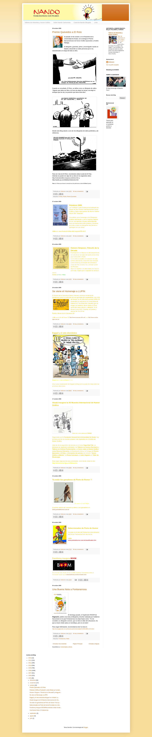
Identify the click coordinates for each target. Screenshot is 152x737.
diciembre (33, 680)
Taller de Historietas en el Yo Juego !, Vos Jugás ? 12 (121, 39)
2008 (30, 670)
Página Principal (77, 644)
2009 (30, 668)
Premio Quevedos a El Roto (67, 32)
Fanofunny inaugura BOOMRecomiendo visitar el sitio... (45, 707)
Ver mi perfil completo (112, 65)
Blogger (85, 727)
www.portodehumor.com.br (60, 509)
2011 (30, 663)
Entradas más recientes (59, 644)
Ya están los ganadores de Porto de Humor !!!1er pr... (45, 702)
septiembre (33, 713)
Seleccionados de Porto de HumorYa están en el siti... (45, 705)
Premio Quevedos (71, 196)
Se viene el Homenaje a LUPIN (68, 291)
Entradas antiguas (94, 644)
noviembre (33, 683)
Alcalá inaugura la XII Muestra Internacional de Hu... (45, 700)
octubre (32, 685)
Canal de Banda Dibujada (82, 22)
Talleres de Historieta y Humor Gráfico (37, 22)
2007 (30, 673)
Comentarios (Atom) (66, 647)
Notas (67, 638)
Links (96, 22)
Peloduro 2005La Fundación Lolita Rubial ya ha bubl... (45, 690)
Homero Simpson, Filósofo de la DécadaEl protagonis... (45, 692)
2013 (30, 658)
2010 (30, 665)
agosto (32, 716)
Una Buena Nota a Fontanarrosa (69, 589)
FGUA (64, 196)
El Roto (60, 196)
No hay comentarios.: (78, 191)
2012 (30, 660)
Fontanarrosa (62, 638)
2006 (30, 675)
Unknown (111, 62)
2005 (30, 678)
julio (31, 718)
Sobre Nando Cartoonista (61, 22)
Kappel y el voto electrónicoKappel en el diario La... (44, 697)
